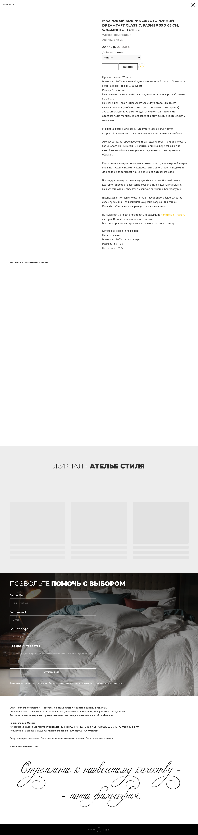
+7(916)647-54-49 (129, 726)
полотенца (167, 214)
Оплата (90, 738)
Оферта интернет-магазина (24, 738)
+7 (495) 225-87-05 (85, 726)
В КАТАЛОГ (11, 4)
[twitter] (186, 746)
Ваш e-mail (18, 612)
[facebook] (180, 746)
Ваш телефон (20, 629)
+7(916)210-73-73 (108, 726)
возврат (110, 738)
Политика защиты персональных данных (62, 738)
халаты (181, 214)
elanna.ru (108, 715)
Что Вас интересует (25, 646)
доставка (100, 738)
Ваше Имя (17, 595)
